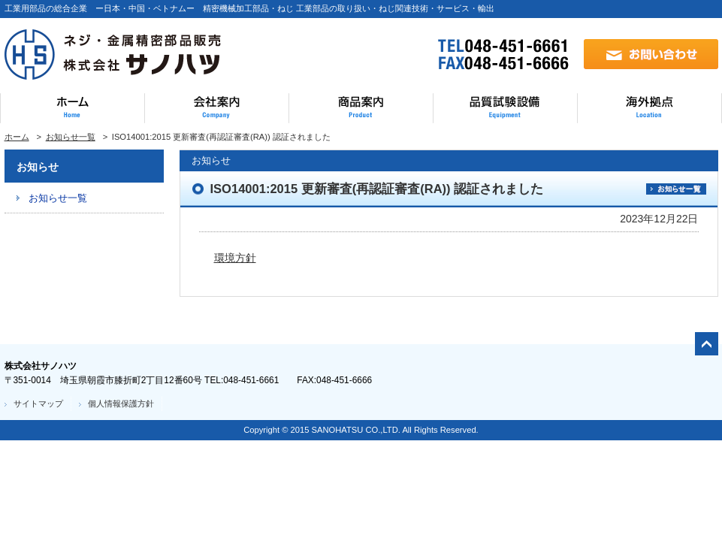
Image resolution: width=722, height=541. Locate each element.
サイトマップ (38, 403)
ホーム (17, 136)
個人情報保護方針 (121, 403)
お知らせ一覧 (70, 136)
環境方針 (235, 258)
